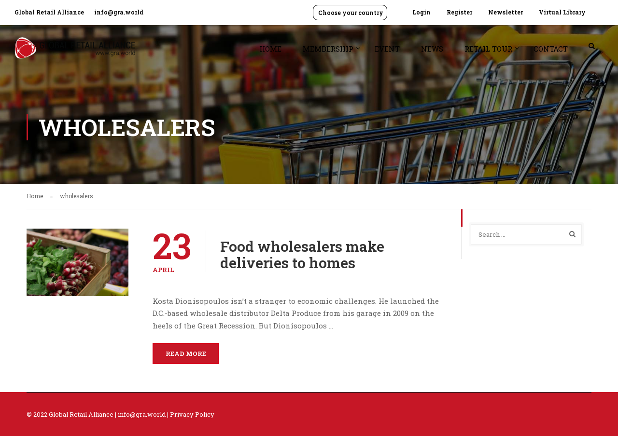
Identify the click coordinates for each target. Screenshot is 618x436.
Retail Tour (488, 49)
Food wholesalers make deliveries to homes (302, 254)
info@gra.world (118, 12)
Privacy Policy (192, 414)
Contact (551, 49)
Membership (328, 49)
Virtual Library (562, 12)
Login (421, 12)
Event (387, 49)
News (432, 49)
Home (270, 49)
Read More (186, 353)
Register (459, 12)
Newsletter (505, 12)
